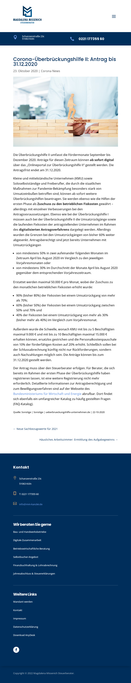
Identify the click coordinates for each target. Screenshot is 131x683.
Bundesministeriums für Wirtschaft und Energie (47, 394)
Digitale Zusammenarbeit (27, 540)
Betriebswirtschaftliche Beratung (31, 548)
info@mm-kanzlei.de (30, 504)
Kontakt (17, 610)
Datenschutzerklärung (25, 626)
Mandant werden (23, 601)
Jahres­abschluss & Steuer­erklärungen (34, 573)
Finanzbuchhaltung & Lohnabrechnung (35, 565)
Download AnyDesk (24, 635)
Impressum (19, 618)
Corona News (50, 71)
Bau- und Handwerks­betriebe (29, 531)
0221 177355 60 (91, 38)
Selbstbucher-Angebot (25, 557)
